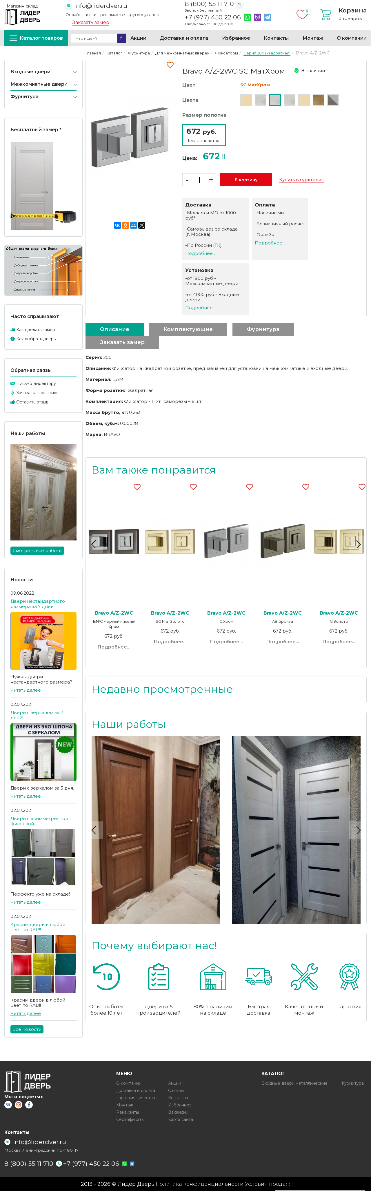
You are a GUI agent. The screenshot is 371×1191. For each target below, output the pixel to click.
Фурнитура (24, 96)
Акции (138, 38)
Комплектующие (188, 329)
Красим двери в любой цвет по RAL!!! (37, 927)
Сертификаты (130, 1119)
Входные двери (30, 71)
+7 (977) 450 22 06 (213, 17)
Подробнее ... (201, 253)
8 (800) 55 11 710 (209, 4)
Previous (94, 544)
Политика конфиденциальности (199, 1184)
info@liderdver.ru (100, 5)
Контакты (276, 38)
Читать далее (25, 690)
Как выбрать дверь (36, 338)
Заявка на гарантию (36, 392)
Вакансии (178, 1112)
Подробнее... (113, 647)
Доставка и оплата (184, 38)
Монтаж (313, 38)
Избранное (236, 38)
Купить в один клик (301, 179)
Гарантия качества (135, 1097)
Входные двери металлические (294, 1083)
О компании (352, 38)
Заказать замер (90, 22)
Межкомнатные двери (39, 84)
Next (357, 544)
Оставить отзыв (32, 402)
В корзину (246, 179)
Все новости (26, 1029)
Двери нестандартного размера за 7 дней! (37, 603)
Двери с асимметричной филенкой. (39, 821)
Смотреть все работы (37, 550)
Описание (114, 329)
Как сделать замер (35, 329)
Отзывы (176, 1090)
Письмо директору (36, 383)
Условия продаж (267, 1184)
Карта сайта (180, 1119)
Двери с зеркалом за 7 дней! (36, 715)
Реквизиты (127, 1112)
